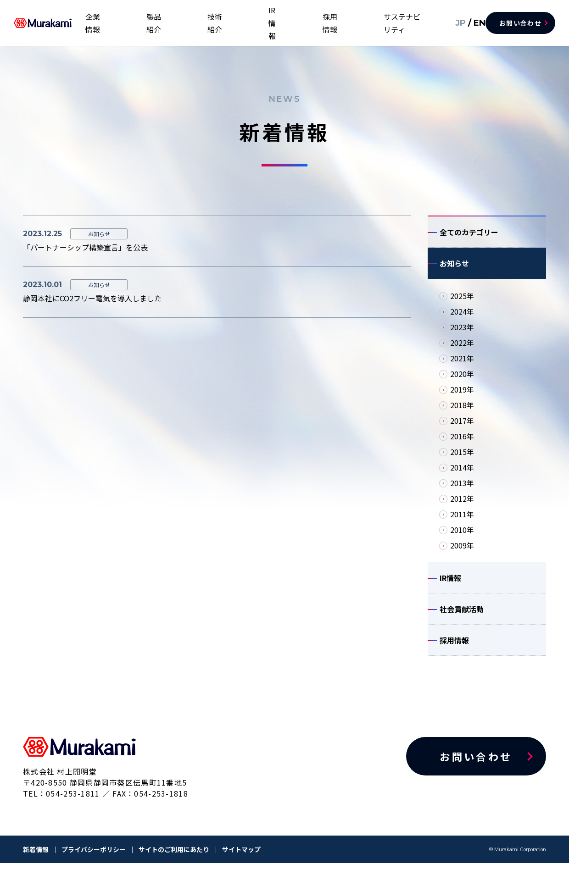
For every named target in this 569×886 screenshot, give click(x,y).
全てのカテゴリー (469, 234)
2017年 (462, 429)
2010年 (462, 538)
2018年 (462, 414)
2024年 (462, 320)
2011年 (462, 523)
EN (466, 22)
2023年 (462, 336)
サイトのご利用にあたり (174, 872)
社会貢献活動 (462, 625)
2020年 (462, 382)
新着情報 (36, 872)
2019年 (462, 398)
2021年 (462, 367)
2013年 (462, 492)
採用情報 (342, 22)
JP (448, 22)
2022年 (462, 351)
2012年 (462, 507)
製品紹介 (217, 22)
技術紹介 (261, 22)
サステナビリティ (400, 22)
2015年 (462, 460)
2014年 (462, 476)
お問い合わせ (520, 23)
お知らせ (454, 270)
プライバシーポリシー (93, 872)
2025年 (462, 304)
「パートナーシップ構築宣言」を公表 (85, 247)
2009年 (462, 554)
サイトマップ (241, 872)
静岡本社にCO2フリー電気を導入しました (92, 298)
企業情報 (173, 22)
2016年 (462, 445)
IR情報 (301, 22)
